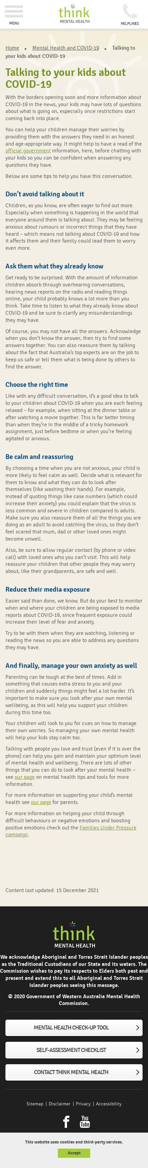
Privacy (83, 1104)
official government (28, 151)
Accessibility (108, 1104)
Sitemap (35, 1104)
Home (12, 48)
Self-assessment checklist (71, 1050)
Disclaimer (59, 1104)
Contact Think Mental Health (71, 1072)
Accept (74, 1153)
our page (25, 777)
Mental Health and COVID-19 (65, 48)
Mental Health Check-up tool (71, 1027)
